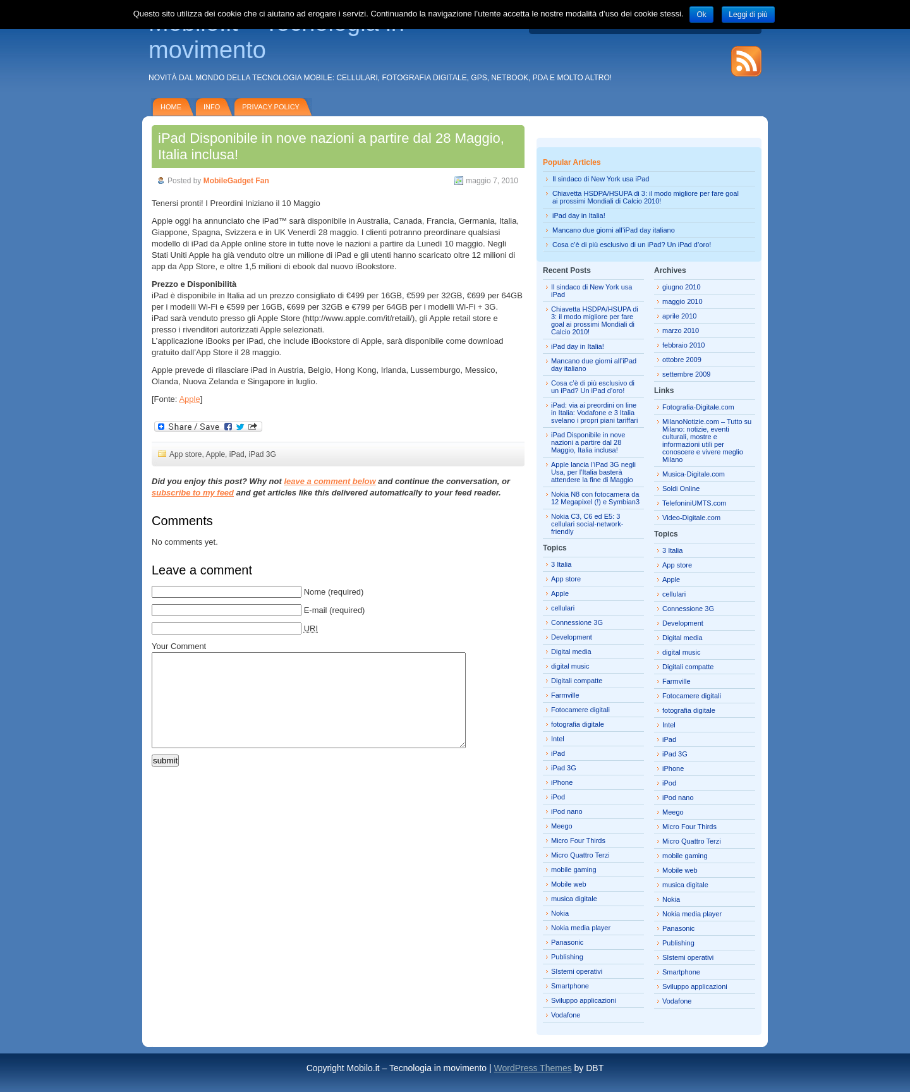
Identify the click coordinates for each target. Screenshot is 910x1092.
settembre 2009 (686, 374)
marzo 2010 (680, 330)
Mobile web (568, 884)
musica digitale (574, 898)
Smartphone (570, 986)
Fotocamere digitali (580, 709)
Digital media (571, 651)
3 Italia (561, 564)
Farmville (565, 695)
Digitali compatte (576, 680)
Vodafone (566, 1015)
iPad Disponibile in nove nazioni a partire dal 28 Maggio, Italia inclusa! (588, 442)
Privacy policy (271, 107)
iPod (558, 797)
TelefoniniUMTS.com (694, 503)
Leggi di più (748, 14)
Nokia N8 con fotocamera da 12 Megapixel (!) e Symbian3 (595, 498)
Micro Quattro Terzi (580, 855)
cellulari (562, 608)
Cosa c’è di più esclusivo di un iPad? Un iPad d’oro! (631, 244)
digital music (570, 666)
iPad (237, 454)
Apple (189, 399)
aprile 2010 (679, 316)
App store (185, 454)
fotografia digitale (577, 724)
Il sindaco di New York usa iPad (600, 179)
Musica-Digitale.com (693, 474)
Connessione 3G (577, 622)
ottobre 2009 (681, 359)
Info (211, 107)
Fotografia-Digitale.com (698, 407)
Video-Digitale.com (691, 517)
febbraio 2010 (683, 345)
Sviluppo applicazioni (583, 1000)
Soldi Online (681, 488)
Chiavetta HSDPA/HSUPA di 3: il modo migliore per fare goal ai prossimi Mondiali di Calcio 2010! (645, 197)
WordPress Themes (532, 1068)
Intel (557, 739)
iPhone (562, 782)
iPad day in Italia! (578, 215)
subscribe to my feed (193, 492)
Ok (701, 14)
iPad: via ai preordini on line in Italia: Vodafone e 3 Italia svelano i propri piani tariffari (594, 412)
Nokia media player (580, 927)
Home (171, 107)
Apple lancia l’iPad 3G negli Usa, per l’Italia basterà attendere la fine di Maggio (593, 472)
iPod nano (567, 811)
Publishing (567, 957)
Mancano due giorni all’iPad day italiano (613, 230)
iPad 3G (262, 454)
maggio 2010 (682, 301)
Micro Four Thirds (578, 840)
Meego (562, 826)
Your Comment (179, 646)
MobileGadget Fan (236, 180)
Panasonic (567, 942)
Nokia (560, 913)
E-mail (315, 610)
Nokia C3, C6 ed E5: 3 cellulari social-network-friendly (587, 524)
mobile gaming (574, 869)
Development (571, 637)
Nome (315, 592)
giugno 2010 (681, 287)
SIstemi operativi (576, 971)
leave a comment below (329, 481)
